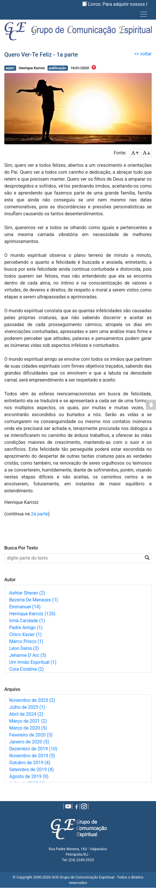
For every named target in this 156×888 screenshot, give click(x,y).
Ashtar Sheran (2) (27, 593)
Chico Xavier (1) (25, 634)
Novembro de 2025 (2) (32, 700)
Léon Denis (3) (24, 648)
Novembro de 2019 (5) (32, 755)
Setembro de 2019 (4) (31, 769)
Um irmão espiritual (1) (32, 662)
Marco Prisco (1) (26, 641)
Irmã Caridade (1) (27, 620)
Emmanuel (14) (25, 607)
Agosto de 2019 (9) (28, 776)
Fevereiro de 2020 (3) (31, 735)
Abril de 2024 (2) (26, 714)
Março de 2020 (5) (28, 728)
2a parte (39, 514)
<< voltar (143, 54)
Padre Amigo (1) (26, 627)
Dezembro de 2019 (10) (33, 748)
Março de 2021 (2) (28, 721)
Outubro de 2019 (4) (29, 762)
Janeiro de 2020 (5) (29, 742)
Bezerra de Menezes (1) (33, 600)
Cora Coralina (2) (26, 669)
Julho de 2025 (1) (27, 707)
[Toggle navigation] (143, 14)
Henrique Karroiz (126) (32, 613)
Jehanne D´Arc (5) (27, 655)
